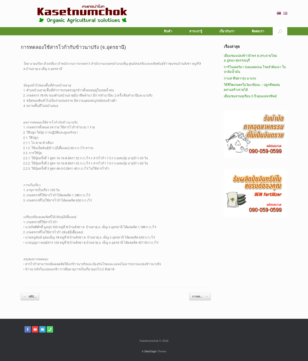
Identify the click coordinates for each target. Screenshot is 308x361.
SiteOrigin (150, 351)
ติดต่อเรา (258, 31)
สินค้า (168, 31)
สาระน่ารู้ (195, 31)
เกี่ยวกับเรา (226, 31)
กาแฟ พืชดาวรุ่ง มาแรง (240, 78)
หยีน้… (30, 297)
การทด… (200, 297)
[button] (280, 31)
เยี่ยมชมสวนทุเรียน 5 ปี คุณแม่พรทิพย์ (250, 96)
